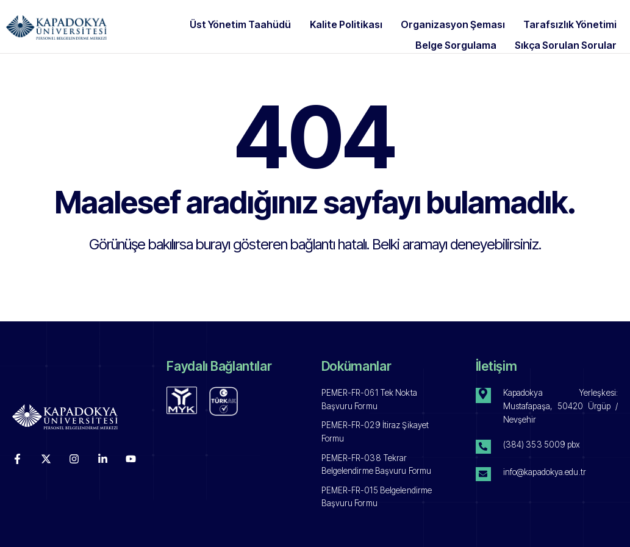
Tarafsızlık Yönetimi (571, 22)
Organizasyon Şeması (460, 22)
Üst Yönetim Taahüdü (260, 22)
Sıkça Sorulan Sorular (567, 37)
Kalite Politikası (359, 22)
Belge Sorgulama (463, 37)
